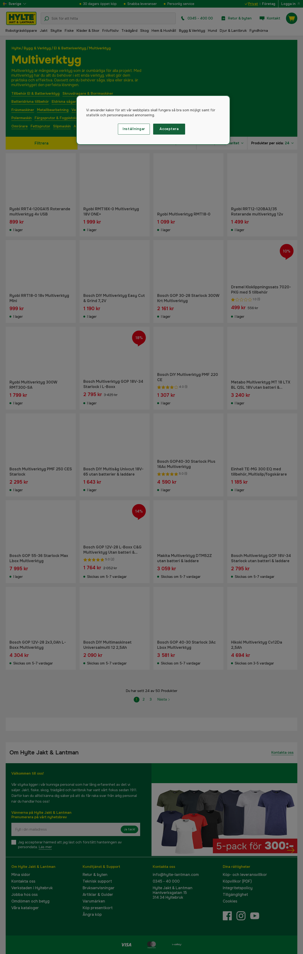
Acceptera (169, 129)
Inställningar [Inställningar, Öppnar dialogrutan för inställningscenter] (134, 129)
